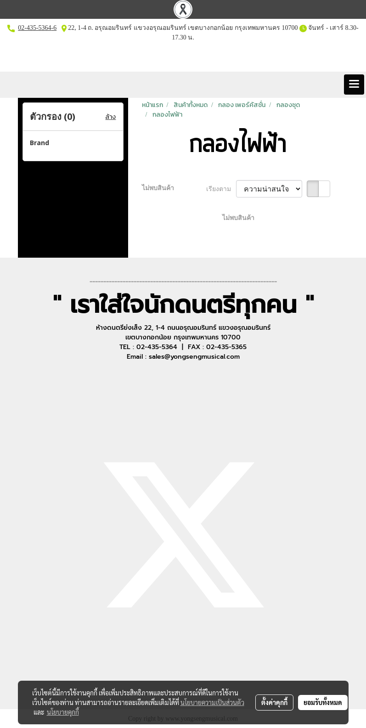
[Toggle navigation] (354, 84)
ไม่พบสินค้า (158, 188)
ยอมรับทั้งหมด (323, 702)
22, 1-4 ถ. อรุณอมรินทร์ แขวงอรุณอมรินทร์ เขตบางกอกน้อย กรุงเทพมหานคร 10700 (182, 27)
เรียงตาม (221, 189)
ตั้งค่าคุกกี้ (274, 702)
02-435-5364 (34, 27)
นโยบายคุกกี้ (63, 712)
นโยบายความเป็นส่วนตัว (212, 702)
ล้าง (110, 117)
